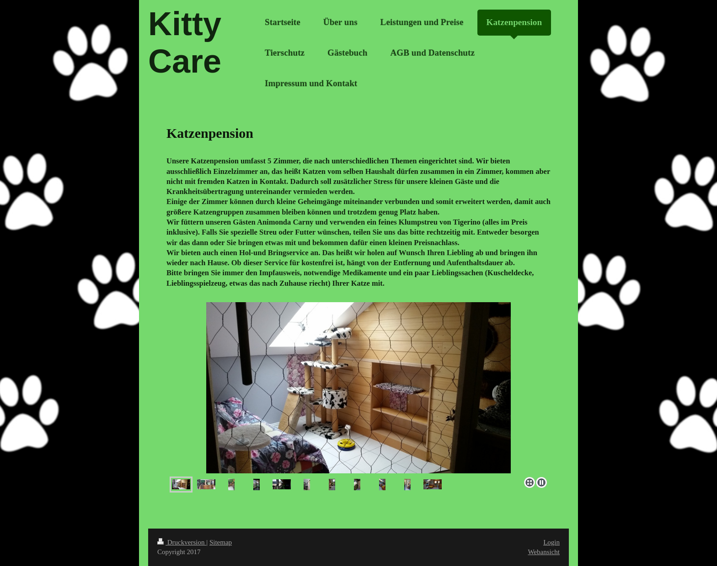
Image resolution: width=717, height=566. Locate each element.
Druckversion (181, 542)
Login (551, 542)
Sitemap (220, 542)
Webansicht (544, 552)
